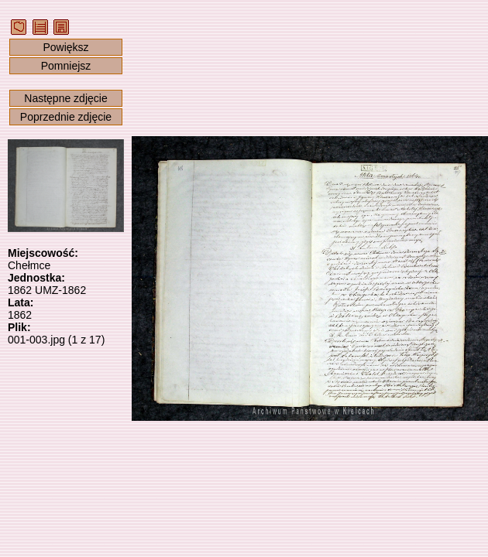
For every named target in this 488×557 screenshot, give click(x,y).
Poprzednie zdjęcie (66, 117)
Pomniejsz (66, 66)
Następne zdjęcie (65, 98)
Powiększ (65, 47)
